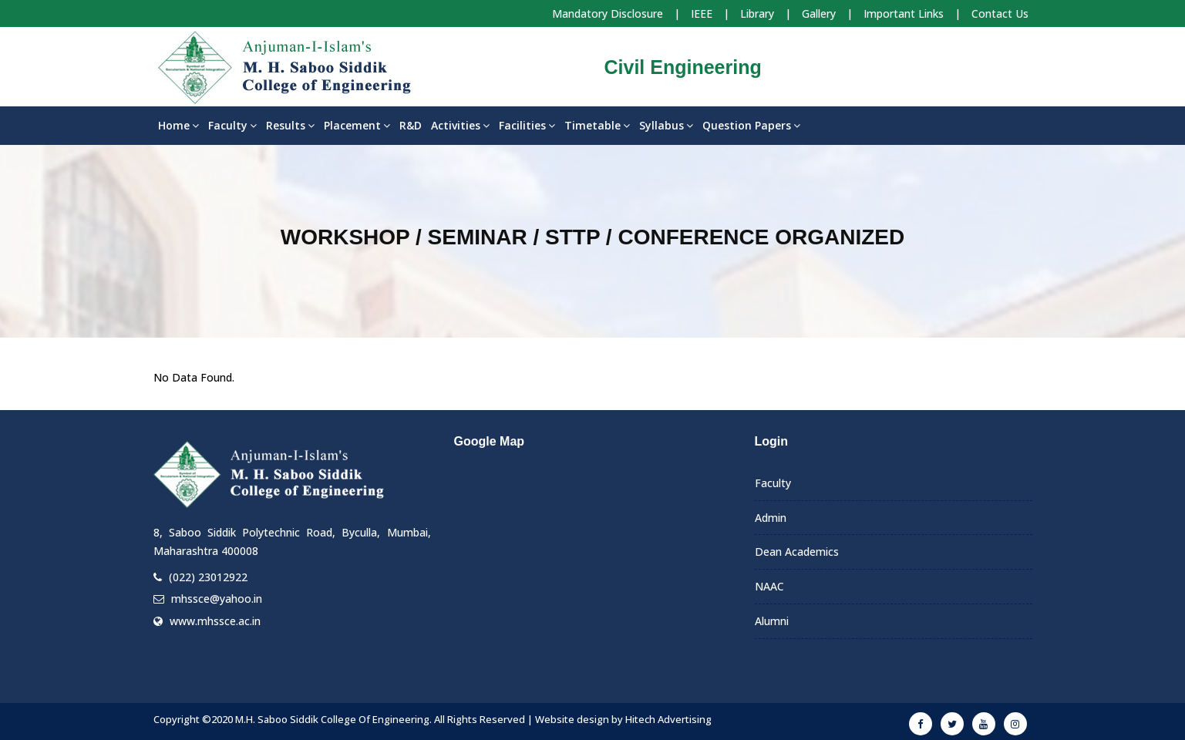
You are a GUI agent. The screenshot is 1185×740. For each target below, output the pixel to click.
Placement (357, 125)
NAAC (769, 586)
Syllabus (666, 125)
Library (757, 13)
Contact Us (999, 13)
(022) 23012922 (208, 577)
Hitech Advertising (668, 719)
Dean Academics (797, 551)
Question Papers (751, 125)
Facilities (527, 125)
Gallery (819, 13)
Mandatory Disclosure (607, 13)
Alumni (772, 621)
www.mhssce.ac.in (215, 621)
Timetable (597, 125)
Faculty (232, 125)
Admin (770, 517)
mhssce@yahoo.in (216, 598)
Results (290, 125)
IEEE (701, 13)
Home (178, 125)
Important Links (904, 13)
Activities (460, 125)
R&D (410, 125)
